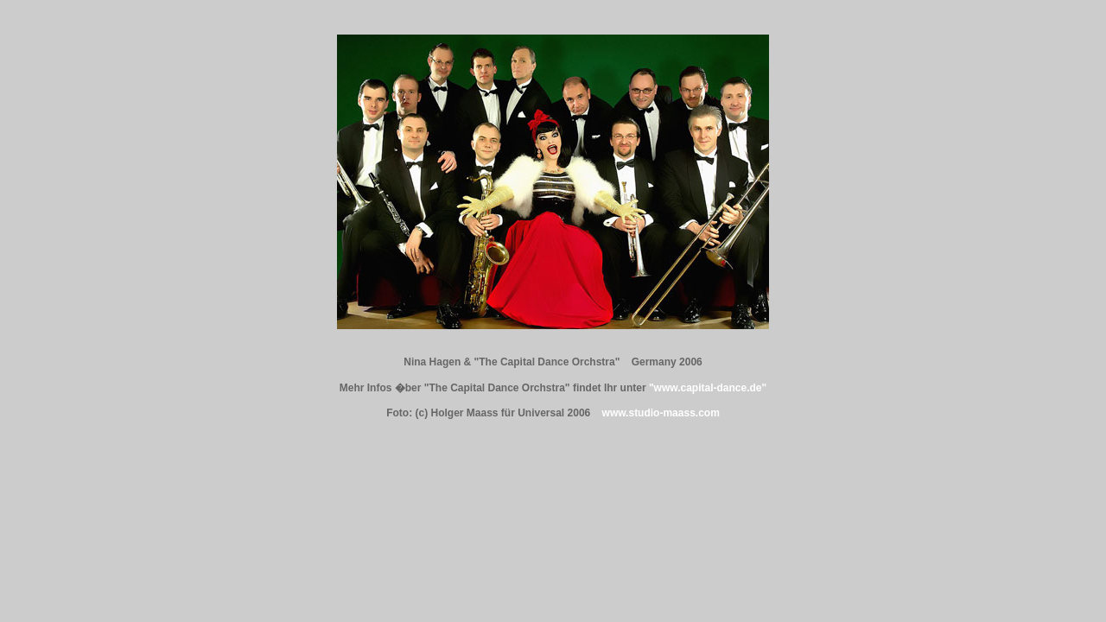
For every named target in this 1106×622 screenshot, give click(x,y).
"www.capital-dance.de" (707, 388)
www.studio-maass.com (661, 413)
